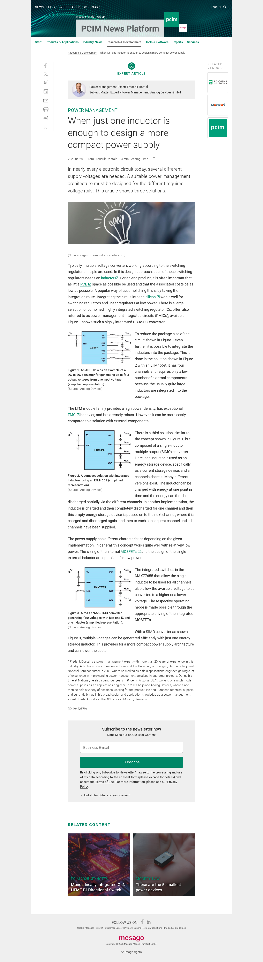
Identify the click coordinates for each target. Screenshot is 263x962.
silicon (152, 297)
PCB (85, 284)
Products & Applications (62, 42)
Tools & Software (156, 42)
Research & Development (124, 42)
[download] (45, 118)
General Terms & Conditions (148, 928)
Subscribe (131, 762)
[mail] (45, 100)
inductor (109, 278)
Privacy (128, 928)
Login (216, 7)
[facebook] (45, 65)
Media (167, 928)
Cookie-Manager (86, 928)
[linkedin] (45, 91)
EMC (74, 415)
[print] (45, 109)
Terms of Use (104, 782)
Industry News (93, 42)
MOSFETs (131, 551)
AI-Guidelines (179, 928)
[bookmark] (154, 159)
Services (193, 42)
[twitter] (45, 73)
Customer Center (114, 928)
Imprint (100, 928)
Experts (178, 42)
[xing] (45, 82)
